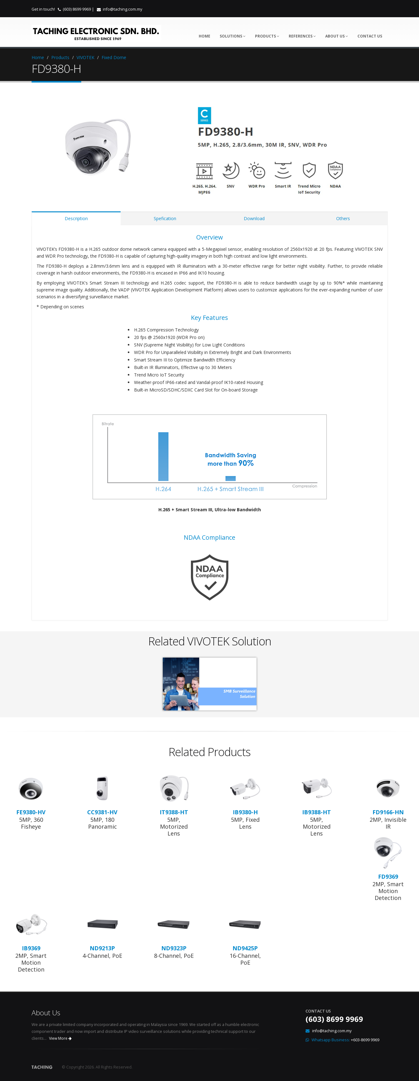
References (302, 36)
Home (204, 36)
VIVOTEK (85, 57)
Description (76, 218)
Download (254, 218)
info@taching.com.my (122, 9)
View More (60, 1038)
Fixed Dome (114, 57)
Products (267, 36)
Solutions (233, 36)
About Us (336, 36)
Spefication (165, 218)
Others (343, 218)
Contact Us (369, 36)
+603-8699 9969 (365, 1040)
